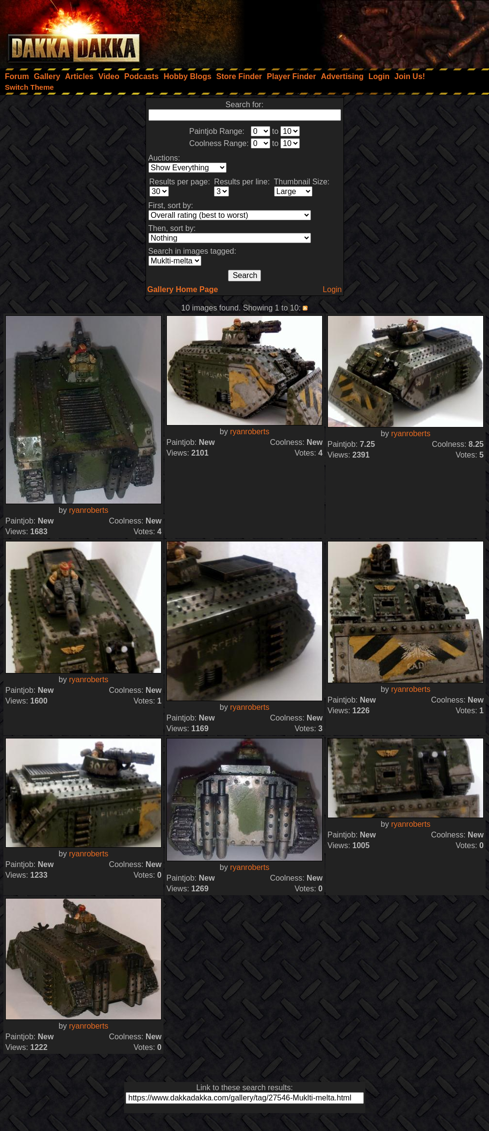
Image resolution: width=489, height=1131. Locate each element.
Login (332, 289)
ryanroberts (88, 510)
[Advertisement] (358, 31)
